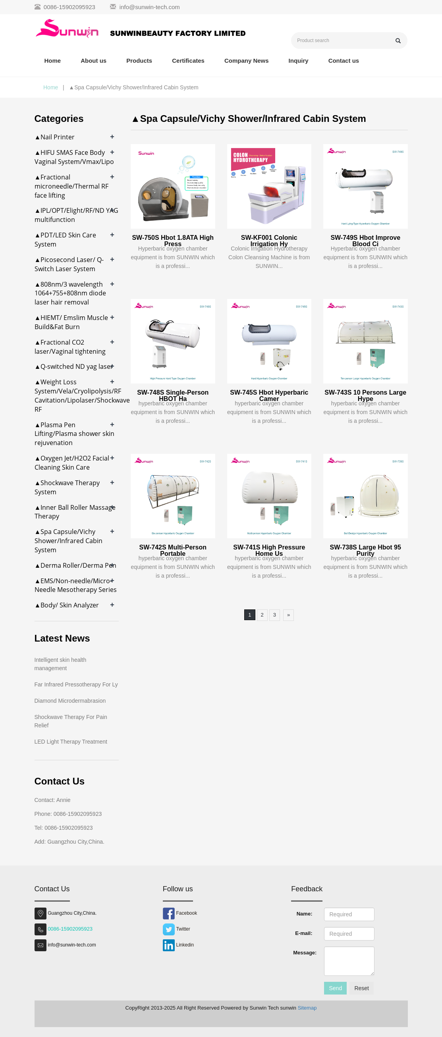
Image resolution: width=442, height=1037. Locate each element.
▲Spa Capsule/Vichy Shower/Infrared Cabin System (68, 540)
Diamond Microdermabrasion (70, 701)
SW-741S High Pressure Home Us (269, 550)
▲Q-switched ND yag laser (74, 366)
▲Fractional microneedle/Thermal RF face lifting (71, 186)
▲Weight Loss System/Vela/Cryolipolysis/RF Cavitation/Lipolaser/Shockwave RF (82, 396)
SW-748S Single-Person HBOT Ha (172, 395)
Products (139, 60)
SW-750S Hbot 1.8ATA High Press (173, 240)
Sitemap (307, 1008)
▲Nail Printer (55, 137)
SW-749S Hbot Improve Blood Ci (365, 240)
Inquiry (299, 60)
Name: (305, 914)
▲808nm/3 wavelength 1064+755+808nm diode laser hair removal (70, 293)
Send (335, 988)
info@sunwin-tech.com (150, 7)
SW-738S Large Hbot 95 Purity (365, 550)
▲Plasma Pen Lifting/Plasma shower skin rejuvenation (74, 433)
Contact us (343, 60)
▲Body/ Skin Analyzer (67, 605)
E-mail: (303, 933)
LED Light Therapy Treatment (71, 741)
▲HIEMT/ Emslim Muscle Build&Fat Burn (71, 322)
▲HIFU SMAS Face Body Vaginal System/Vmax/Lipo (74, 157)
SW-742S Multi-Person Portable (173, 550)
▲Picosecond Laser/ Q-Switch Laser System (69, 264)
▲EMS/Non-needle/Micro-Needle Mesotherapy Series (76, 585)
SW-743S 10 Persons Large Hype (365, 395)
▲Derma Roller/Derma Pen (76, 565)
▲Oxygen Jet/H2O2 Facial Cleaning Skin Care (72, 463)
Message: (305, 953)
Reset (361, 988)
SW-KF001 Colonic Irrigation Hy (269, 240)
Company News (246, 60)
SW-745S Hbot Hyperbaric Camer (269, 395)
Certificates (188, 60)
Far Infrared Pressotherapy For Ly (76, 684)
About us (93, 60)
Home (52, 60)
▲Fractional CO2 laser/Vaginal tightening (70, 347)
